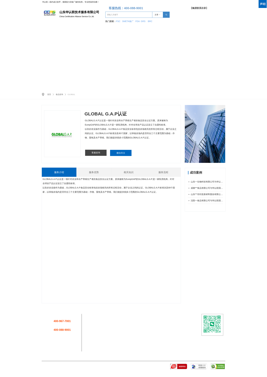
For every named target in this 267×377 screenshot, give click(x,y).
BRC (150, 21)
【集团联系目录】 (199, 8)
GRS (143, 21)
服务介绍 (59, 172)
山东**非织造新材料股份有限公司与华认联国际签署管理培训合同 (207, 194)
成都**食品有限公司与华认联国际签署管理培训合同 (207, 188)
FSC (118, 21)
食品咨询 (59, 94)
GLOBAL (71, 94)
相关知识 (129, 172)
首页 (49, 94)
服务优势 (94, 172)
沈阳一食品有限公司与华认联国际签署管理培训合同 (207, 200)
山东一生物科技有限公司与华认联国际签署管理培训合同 (207, 182)
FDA (138, 21)
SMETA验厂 (128, 21)
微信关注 (121, 153)
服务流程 (163, 172)
